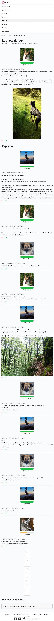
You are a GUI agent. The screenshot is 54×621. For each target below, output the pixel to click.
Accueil (3, 35)
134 (27, 585)
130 (27, 568)
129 (27, 564)
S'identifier (6, 31)
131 (27, 573)
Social (4, 13)
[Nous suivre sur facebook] (15, 619)
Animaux (6, 10)
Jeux (4, 27)
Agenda (5, 24)
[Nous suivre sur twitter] (19, 619)
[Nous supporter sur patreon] (31, 619)
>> (27, 593)
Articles (5, 17)
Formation (6, 6)
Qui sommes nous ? (45, 614)
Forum (4, 20)
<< (26, 552)
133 (27, 581)
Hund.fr (6, 2)
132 (27, 577)
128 (27, 560)
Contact (27, 616)
